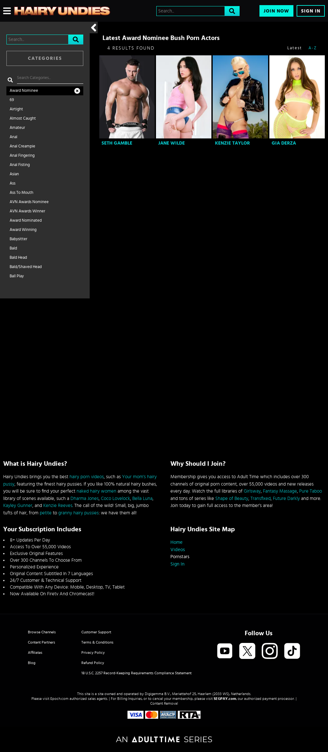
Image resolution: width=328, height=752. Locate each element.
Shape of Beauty (231, 498)
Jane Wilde (171, 143)
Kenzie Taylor (232, 143)
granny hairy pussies (78, 513)
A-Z (312, 48)
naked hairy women (96, 491)
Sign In (310, 11)
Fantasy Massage (280, 491)
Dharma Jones (84, 498)
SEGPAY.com (225, 699)
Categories (45, 58)
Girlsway (252, 491)
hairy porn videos (87, 476)
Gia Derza (284, 143)
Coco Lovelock (115, 498)
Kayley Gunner (17, 505)
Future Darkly (286, 498)
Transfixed (260, 498)
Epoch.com (59, 699)
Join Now (276, 11)
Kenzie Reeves (57, 505)
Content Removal (164, 703)
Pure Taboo (310, 491)
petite (46, 513)
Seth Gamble (117, 143)
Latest (294, 48)
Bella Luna (142, 498)
